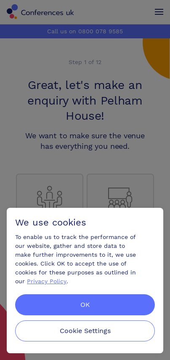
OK (85, 305)
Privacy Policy (46, 281)
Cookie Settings (85, 331)
